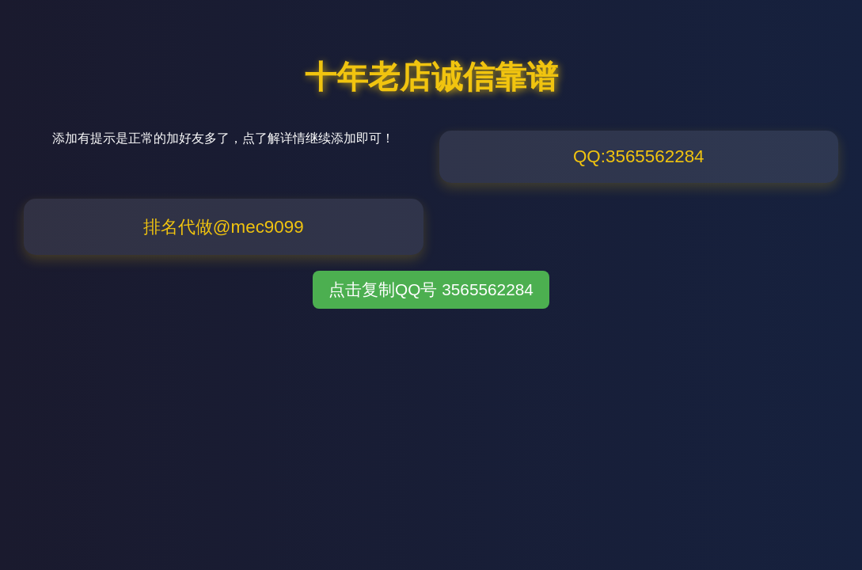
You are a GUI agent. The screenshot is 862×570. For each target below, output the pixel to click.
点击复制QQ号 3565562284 (431, 289)
